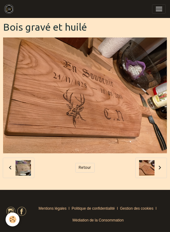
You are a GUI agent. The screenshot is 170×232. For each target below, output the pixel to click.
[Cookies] (13, 219)
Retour (85, 167)
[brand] (10, 9)
